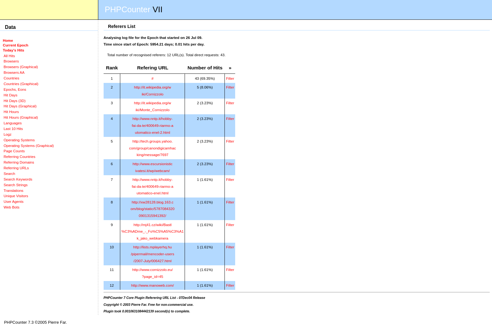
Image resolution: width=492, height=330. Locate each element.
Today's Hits (13, 50)
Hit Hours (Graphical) (20, 117)
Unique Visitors (15, 196)
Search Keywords (17, 179)
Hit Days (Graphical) (19, 106)
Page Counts (13, 151)
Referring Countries (19, 156)
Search (9, 173)
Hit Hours (11, 112)
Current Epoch (15, 45)
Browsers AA (13, 72)
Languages (12, 123)
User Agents (13, 201)
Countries (11, 78)
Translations (13, 190)
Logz (7, 134)
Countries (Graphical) (20, 84)
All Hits (9, 56)
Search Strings (15, 185)
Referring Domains (18, 162)
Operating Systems (19, 140)
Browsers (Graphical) (20, 67)
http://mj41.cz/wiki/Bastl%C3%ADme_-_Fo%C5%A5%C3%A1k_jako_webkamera (153, 231)
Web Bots (11, 207)
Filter (230, 78)
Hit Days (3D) (14, 101)
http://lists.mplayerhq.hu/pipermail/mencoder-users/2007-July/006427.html (152, 253)
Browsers (11, 61)
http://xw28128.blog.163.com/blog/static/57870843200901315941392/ (153, 209)
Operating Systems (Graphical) (28, 145)
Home (8, 40)
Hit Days (10, 95)
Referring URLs (16, 168)
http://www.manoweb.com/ (152, 285)
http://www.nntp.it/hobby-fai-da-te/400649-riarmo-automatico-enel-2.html (152, 125)
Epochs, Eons (14, 89)
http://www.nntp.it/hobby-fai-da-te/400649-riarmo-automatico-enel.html (152, 186)
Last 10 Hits (13, 129)
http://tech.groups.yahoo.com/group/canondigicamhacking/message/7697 (152, 148)
